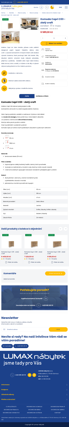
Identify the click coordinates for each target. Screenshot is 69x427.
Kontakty (7, 346)
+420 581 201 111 (22, 2)
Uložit (58, 329)
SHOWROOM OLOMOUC (34, 407)
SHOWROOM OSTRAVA (34, 413)
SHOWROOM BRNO (34, 410)
